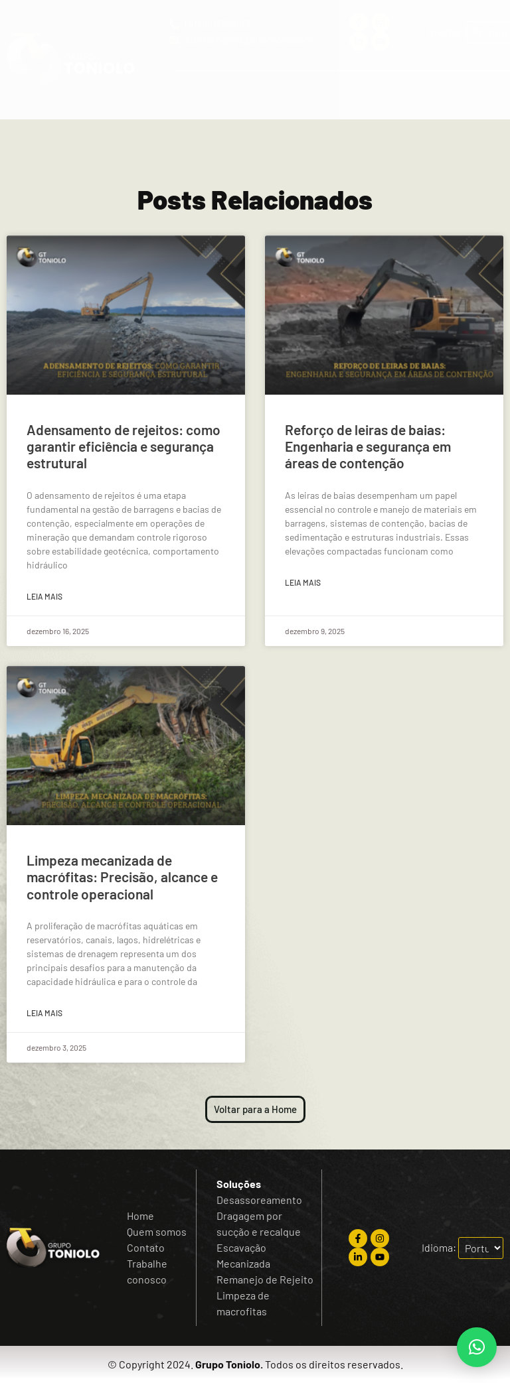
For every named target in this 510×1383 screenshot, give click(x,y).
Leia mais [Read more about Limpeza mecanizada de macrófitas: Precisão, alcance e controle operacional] (44, 1013)
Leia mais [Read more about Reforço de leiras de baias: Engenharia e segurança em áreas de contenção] (303, 582)
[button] (336, 95)
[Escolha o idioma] (480, 1248)
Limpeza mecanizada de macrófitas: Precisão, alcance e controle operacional (122, 876)
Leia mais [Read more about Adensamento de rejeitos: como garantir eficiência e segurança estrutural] (44, 596)
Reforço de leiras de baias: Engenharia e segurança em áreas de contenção (368, 446)
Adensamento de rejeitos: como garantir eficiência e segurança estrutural (123, 446)
